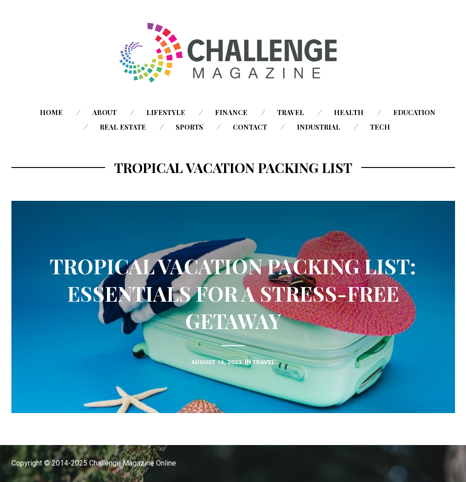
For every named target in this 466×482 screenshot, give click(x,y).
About (104, 112)
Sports (189, 126)
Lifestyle (165, 112)
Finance (231, 112)
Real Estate (123, 126)
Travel (290, 112)
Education (414, 112)
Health (349, 112)
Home (51, 112)
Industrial (318, 126)
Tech (380, 126)
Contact (250, 126)
